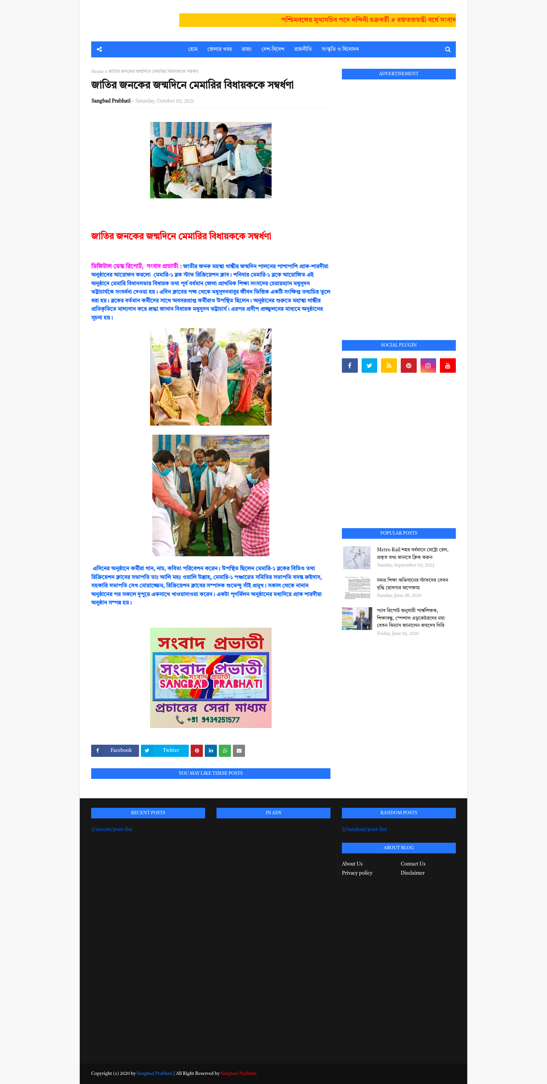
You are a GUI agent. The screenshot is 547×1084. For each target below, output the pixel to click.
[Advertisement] (399, 201)
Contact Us (413, 864)
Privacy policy (357, 873)
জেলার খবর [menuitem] (219, 49)
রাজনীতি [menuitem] (303, 49)
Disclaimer (413, 873)
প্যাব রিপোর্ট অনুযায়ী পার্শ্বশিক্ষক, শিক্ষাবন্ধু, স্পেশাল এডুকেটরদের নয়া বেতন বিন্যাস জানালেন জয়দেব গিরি (411, 618)
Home (97, 72)
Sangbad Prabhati (111, 101)
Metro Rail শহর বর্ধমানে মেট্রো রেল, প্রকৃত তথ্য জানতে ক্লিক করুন (413, 554)
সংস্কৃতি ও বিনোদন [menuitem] (340, 49)
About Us (352, 864)
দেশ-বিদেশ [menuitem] (272, 49)
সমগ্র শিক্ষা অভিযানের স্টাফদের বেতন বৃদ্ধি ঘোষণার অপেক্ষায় (412, 584)
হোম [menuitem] (193, 49)
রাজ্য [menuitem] (246, 49)
